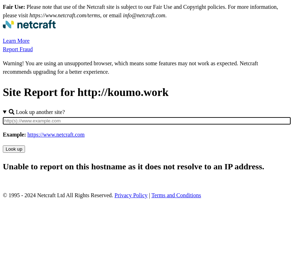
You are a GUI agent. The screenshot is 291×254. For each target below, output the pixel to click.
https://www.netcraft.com (56, 135)
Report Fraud (18, 49)
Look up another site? (37, 112)
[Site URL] (147, 121)
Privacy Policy (131, 195)
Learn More (16, 41)
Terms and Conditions (176, 195)
